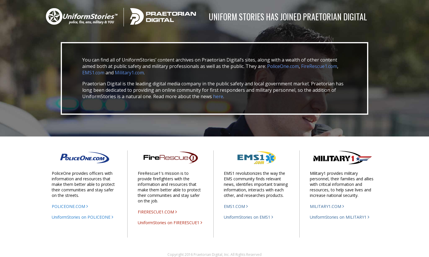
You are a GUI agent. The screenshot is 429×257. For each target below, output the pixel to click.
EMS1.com (93, 72)
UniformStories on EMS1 (248, 217)
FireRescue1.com (319, 66)
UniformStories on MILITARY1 (339, 217)
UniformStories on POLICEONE (82, 217)
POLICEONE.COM (70, 206)
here (218, 96)
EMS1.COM (236, 206)
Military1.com (129, 72)
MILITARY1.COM (327, 206)
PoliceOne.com (283, 66)
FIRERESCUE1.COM (157, 212)
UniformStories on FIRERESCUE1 (170, 222)
